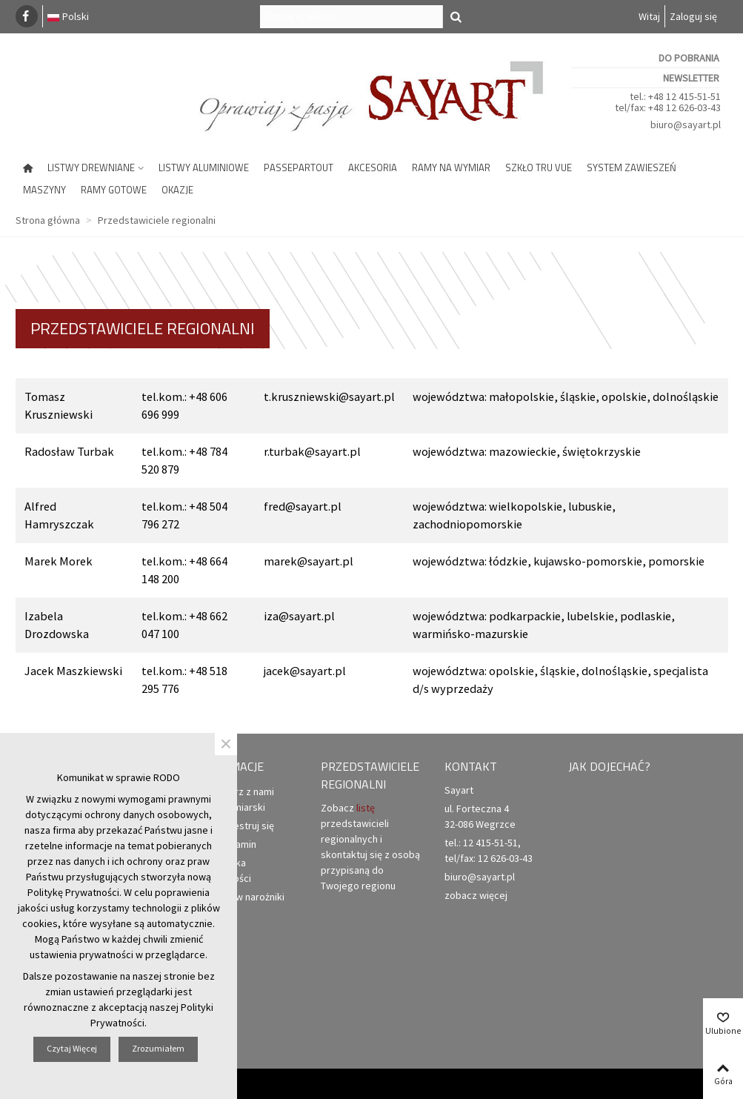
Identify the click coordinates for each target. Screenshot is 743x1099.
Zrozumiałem (158, 1048)
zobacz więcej (475, 895)
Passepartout (298, 167)
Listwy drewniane (91, 167)
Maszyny (44, 189)
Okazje (177, 189)
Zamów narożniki (240, 897)
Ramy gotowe (114, 189)
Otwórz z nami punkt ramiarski (235, 799)
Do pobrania (689, 57)
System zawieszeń (631, 167)
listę (365, 807)
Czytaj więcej (72, 1048)
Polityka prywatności (224, 870)
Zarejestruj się (235, 826)
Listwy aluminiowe (204, 167)
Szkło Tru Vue (538, 167)
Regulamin (226, 844)
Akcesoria (372, 167)
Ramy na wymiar (451, 167)
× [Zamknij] (226, 744)
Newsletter (691, 77)
